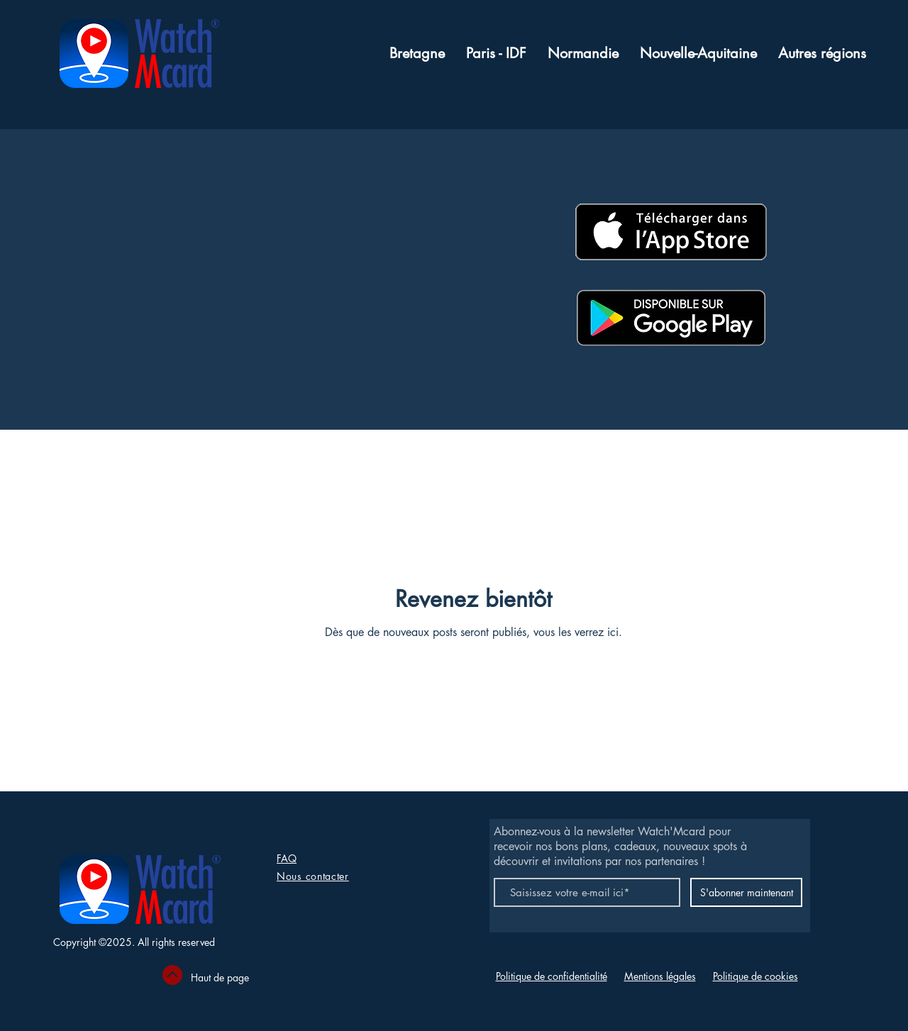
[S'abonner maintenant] (746, 892)
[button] (822, 53)
